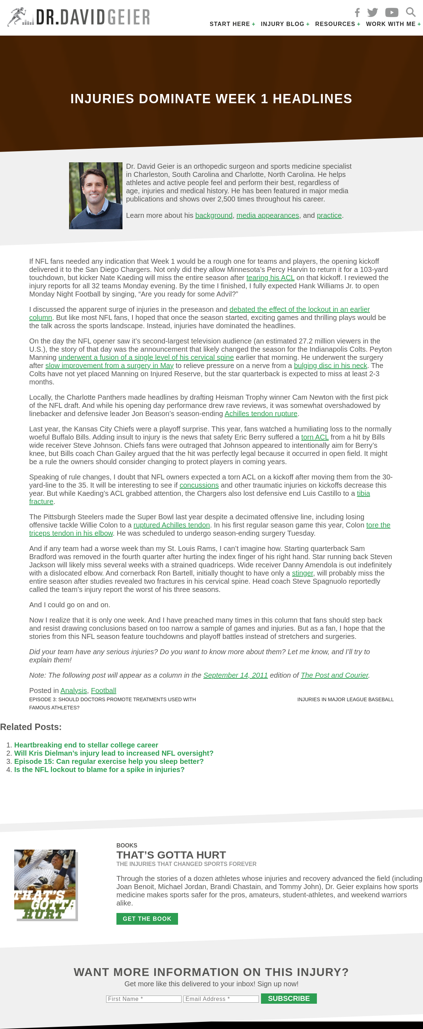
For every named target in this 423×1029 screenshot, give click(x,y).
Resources (335, 24)
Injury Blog (283, 24)
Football (103, 690)
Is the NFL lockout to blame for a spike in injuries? (99, 769)
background (214, 215)
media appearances (267, 215)
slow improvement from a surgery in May (110, 365)
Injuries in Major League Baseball (345, 699)
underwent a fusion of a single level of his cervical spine (146, 357)
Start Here (230, 24)
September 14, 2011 (235, 675)
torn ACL (315, 437)
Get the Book (147, 919)
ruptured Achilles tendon (172, 525)
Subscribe (289, 998)
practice (329, 215)
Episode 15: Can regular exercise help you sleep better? (109, 761)
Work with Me (391, 24)
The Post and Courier (334, 675)
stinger (302, 573)
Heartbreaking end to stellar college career (86, 745)
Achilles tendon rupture (261, 414)
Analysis (74, 690)
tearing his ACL (270, 278)
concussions (199, 485)
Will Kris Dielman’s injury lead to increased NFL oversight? (114, 753)
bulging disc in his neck (330, 365)
